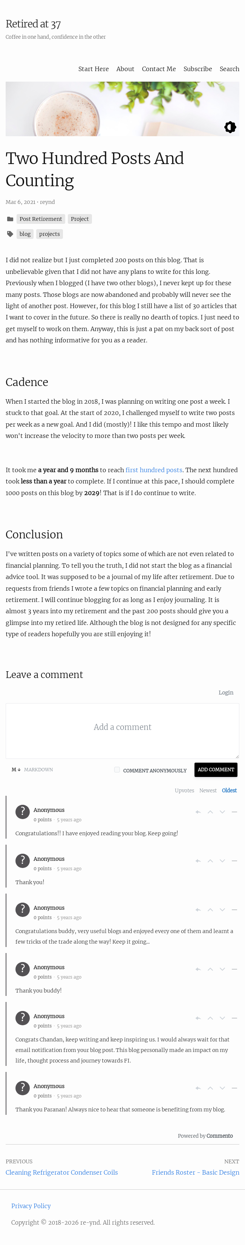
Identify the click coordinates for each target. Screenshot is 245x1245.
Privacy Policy (31, 1206)
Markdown (32, 769)
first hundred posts (154, 470)
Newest (208, 790)
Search (229, 69)
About (125, 69)
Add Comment (216, 769)
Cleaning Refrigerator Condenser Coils (62, 1172)
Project (80, 219)
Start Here (93, 69)
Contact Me (159, 69)
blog (25, 234)
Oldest (229, 790)
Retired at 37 (33, 24)
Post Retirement (41, 219)
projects (49, 234)
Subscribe (198, 69)
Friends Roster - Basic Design (195, 1172)
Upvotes (184, 790)
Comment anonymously (155, 771)
